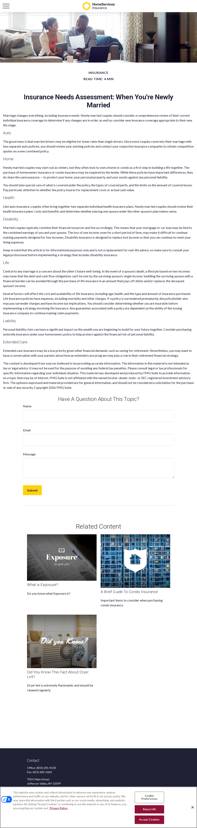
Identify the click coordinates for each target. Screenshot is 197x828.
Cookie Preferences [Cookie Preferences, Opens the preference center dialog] (149, 797)
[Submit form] (32, 490)
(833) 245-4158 (46, 767)
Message (29, 454)
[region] (98, 807)
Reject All (149, 809)
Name (27, 406)
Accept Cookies (149, 819)
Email (27, 430)
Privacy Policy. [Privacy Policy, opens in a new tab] (58, 808)
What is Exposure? (42, 584)
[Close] (192, 807)
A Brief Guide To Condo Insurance (129, 591)
